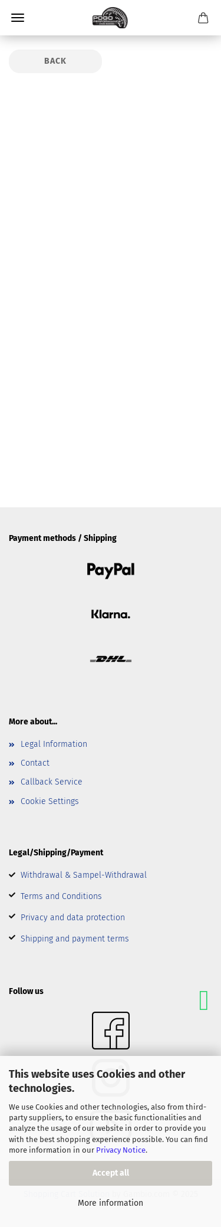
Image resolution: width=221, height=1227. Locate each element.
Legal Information (54, 744)
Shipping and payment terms (75, 939)
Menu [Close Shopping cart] (17, 17)
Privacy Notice (121, 1150)
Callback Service (52, 782)
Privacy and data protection (73, 918)
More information (110, 1203)
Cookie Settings (50, 801)
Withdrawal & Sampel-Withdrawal (84, 875)
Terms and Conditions (61, 896)
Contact (35, 763)
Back (55, 61)
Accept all (111, 1173)
